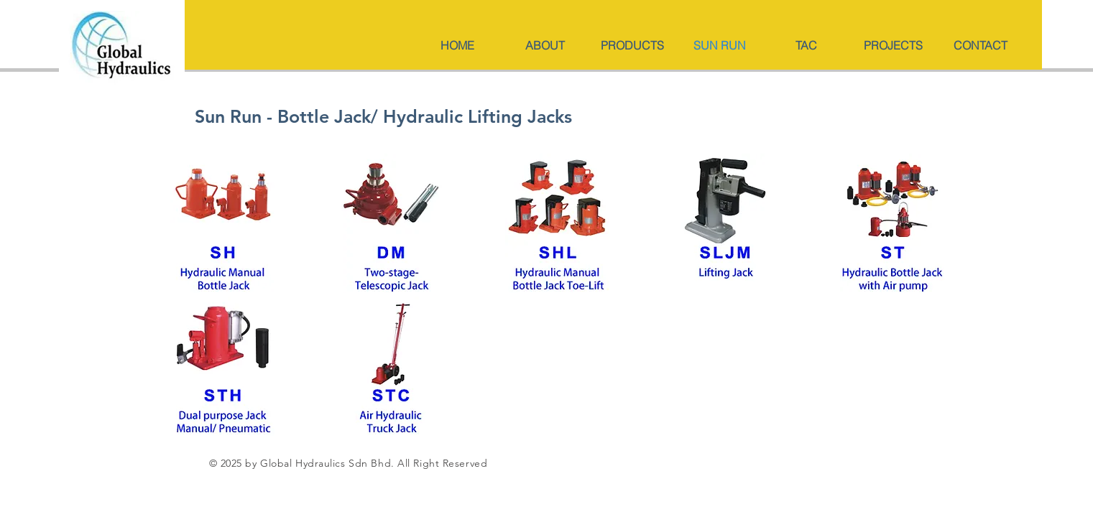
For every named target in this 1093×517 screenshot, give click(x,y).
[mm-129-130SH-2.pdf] (391, 225)
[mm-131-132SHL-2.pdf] (558, 225)
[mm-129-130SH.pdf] (223, 225)
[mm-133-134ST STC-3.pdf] (391, 368)
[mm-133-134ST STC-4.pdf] (223, 368)
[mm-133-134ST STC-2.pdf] (893, 225)
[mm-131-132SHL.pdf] (725, 225)
